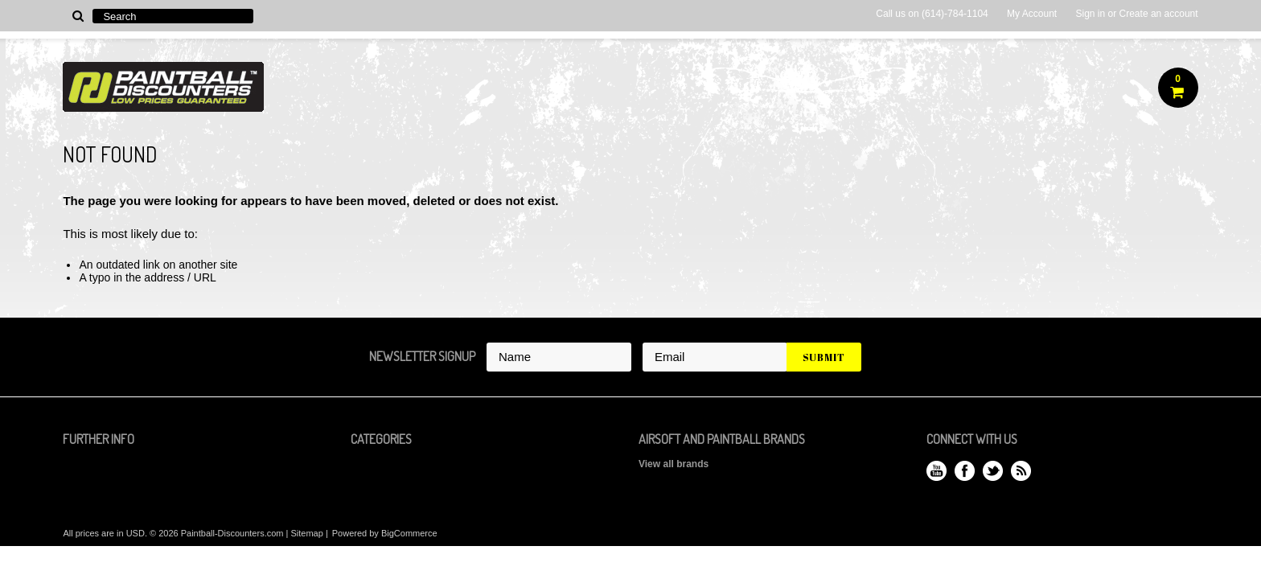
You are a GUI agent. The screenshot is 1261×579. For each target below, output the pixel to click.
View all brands (674, 464)
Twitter (993, 471)
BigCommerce (409, 533)
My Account (1032, 13)
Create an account (1158, 13)
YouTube (936, 471)
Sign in (1090, 13)
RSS (1021, 471)
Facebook (965, 471)
